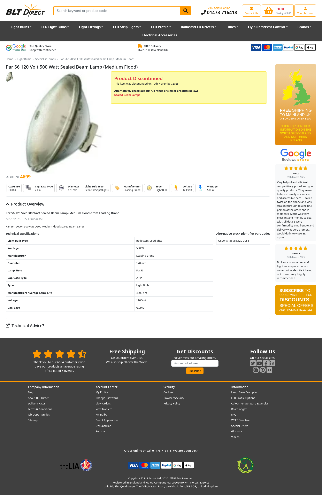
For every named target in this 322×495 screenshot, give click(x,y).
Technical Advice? (25, 325)
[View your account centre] (305, 10)
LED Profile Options (243, 398)
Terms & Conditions (40, 409)
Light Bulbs (20, 27)
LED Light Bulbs (54, 27)
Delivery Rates (36, 403)
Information (239, 387)
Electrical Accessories (159, 35)
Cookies (168, 392)
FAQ (233, 414)
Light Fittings (90, 27)
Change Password (107, 398)
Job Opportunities (39, 414)
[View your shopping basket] (278, 10)
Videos (235, 437)
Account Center (106, 387)
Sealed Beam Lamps (127, 95)
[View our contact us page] (251, 10)
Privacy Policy (171, 403)
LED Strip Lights (126, 27)
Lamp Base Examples (244, 392)
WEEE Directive (240, 420)
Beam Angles (239, 409)
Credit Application (107, 420)
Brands (303, 27)
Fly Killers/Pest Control (266, 27)
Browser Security (173, 398)
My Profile (102, 392)
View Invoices (104, 409)
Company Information (43, 387)
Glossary (236, 431)
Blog (30, 392)
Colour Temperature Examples (250, 403)
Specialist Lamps (45, 59)
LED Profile (160, 27)
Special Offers (239, 426)
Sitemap (33, 420)
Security (169, 387)
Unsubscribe (103, 426)
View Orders (103, 403)
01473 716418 (219, 12)
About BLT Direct (38, 398)
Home (9, 59)
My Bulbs (101, 414)
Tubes (231, 27)
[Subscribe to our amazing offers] (194, 363)
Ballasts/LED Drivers (197, 27)
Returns (100, 431)
